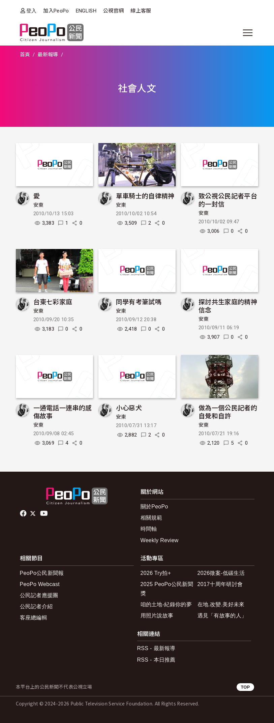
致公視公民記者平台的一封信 (228, 199)
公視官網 (113, 11)
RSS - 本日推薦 (156, 660)
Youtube (44, 513)
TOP (245, 687)
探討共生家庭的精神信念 (228, 305)
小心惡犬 (129, 407)
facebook (24, 513)
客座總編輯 (34, 617)
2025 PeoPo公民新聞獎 (167, 588)
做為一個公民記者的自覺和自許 (228, 411)
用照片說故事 (157, 615)
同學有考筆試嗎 (138, 301)
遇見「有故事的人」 (222, 615)
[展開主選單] (247, 32)
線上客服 (140, 11)
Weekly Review (160, 540)
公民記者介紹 (36, 606)
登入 (31, 10)
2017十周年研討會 (220, 584)
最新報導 (47, 55)
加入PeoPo (56, 11)
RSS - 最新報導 (156, 648)
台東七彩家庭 (52, 301)
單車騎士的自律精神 (145, 195)
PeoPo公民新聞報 (42, 573)
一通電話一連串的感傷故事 (62, 411)
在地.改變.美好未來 (221, 604)
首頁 (25, 55)
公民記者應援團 (39, 595)
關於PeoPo (154, 506)
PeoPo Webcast (40, 584)
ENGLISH (86, 11)
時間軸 (149, 529)
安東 (38, 205)
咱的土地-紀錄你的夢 (166, 604)
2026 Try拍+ (156, 573)
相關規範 (151, 518)
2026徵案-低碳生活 (221, 573)
